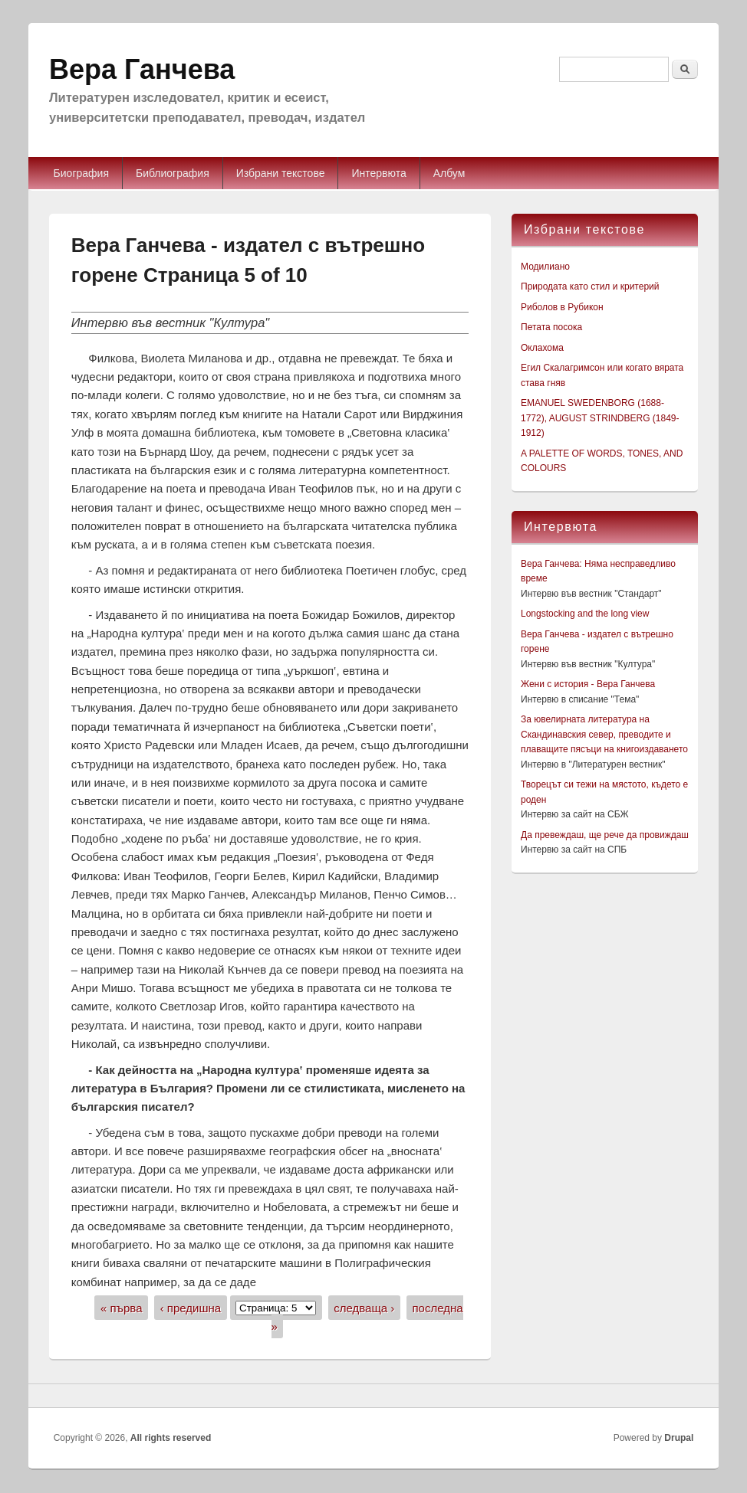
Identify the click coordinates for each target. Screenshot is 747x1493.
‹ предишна (190, 1307)
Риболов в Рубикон (562, 307)
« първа (121, 1307)
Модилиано (545, 266)
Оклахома (542, 347)
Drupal (678, 1437)
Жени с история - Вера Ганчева (588, 684)
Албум (449, 173)
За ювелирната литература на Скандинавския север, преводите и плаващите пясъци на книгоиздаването (604, 734)
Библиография (172, 173)
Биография (81, 173)
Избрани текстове (280, 173)
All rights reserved (170, 1437)
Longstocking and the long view (585, 613)
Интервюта (378, 173)
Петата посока (551, 327)
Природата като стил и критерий (590, 286)
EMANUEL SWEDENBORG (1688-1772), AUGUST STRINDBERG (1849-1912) (600, 418)
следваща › (364, 1307)
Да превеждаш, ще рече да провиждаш (605, 835)
